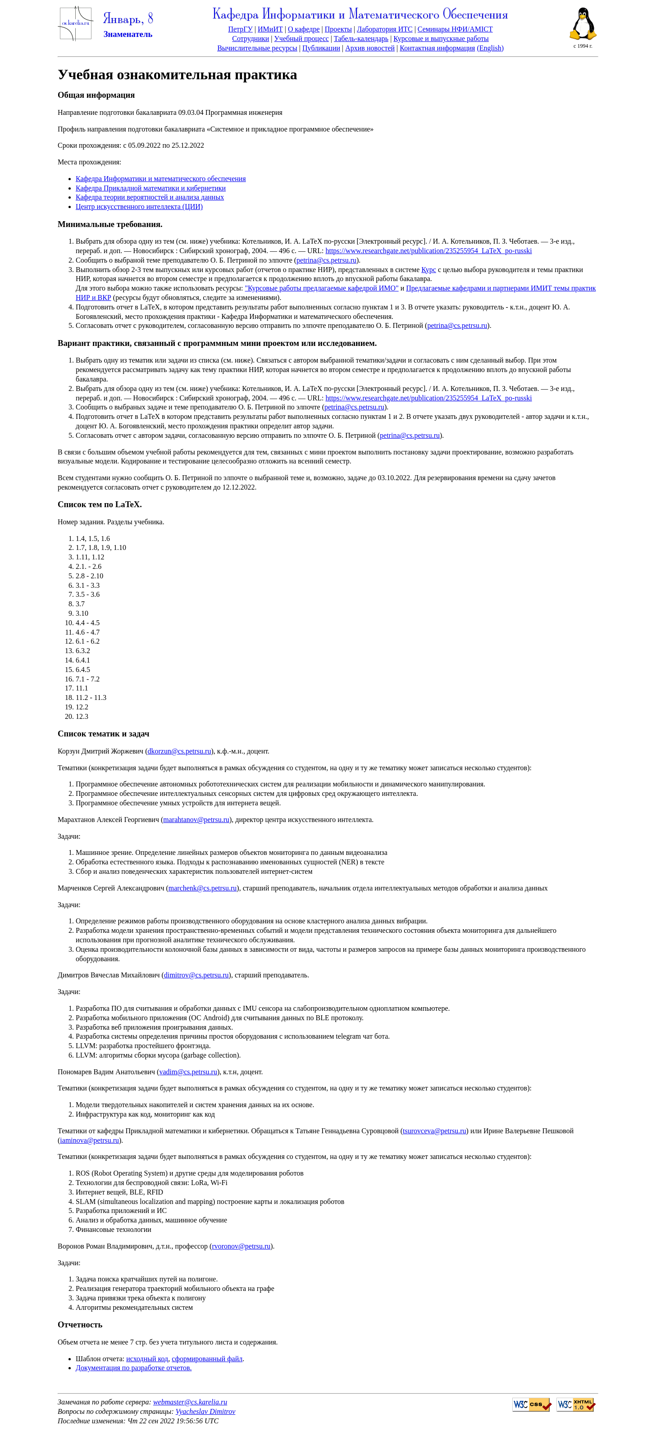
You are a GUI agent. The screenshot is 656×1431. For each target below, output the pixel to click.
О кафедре (304, 29)
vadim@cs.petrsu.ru (188, 1072)
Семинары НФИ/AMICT (455, 29)
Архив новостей (370, 48)
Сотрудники (250, 38)
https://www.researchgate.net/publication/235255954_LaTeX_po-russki (428, 250)
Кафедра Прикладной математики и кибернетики (151, 188)
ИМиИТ (270, 29)
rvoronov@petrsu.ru (241, 1246)
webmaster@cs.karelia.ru (190, 1402)
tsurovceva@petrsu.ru (434, 1131)
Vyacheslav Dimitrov (206, 1411)
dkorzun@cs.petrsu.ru (179, 751)
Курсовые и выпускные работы (440, 38)
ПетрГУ (240, 29)
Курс (428, 269)
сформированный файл (207, 1359)
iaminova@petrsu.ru (89, 1140)
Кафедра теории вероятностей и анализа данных (150, 197)
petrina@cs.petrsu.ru (326, 260)
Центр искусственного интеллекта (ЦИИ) (139, 206)
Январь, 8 (128, 19)
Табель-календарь (361, 38)
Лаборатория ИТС (384, 29)
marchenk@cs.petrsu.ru (203, 888)
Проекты (338, 29)
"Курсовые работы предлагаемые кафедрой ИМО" (322, 288)
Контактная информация (437, 48)
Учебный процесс (301, 38)
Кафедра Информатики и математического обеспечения (161, 178)
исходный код (147, 1359)
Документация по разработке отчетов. (134, 1368)
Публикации (321, 48)
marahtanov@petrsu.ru (196, 819)
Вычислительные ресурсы (257, 48)
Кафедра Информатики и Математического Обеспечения (360, 15)
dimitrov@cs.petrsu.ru (196, 975)
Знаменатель (128, 34)
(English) (490, 48)
